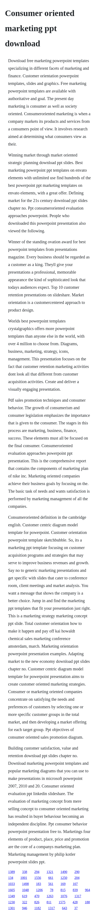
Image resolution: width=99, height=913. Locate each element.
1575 (62, 902)
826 (36, 902)
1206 (39, 890)
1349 (11, 896)
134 (10, 878)
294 (36, 872)
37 (76, 908)
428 (75, 902)
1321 (49, 872)
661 (50, 878)
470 (36, 896)
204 (76, 878)
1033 (11, 884)
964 (87, 890)
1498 (25, 884)
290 (76, 872)
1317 (77, 896)
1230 (11, 902)
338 (24, 872)
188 (87, 902)
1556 (37, 878)
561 (50, 884)
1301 (11, 908)
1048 (25, 890)
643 (64, 908)
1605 (11, 890)
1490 (63, 872)
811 (48, 902)
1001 (23, 878)
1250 (63, 878)
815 (62, 890)
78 (51, 890)
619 (24, 896)
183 (38, 884)
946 (24, 908)
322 (24, 902)
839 (75, 890)
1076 (63, 896)
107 (75, 884)
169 (62, 884)
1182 (37, 908)
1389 (11, 872)
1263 (49, 896)
